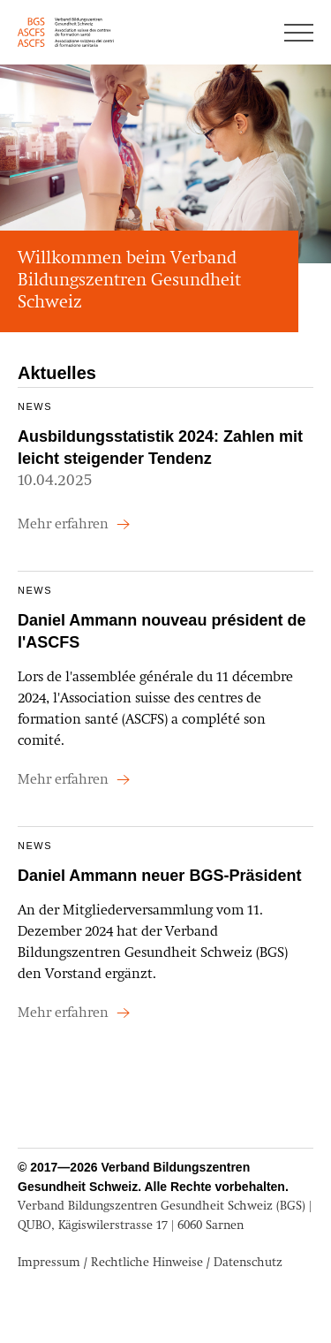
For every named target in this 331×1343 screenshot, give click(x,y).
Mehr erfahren (65, 525)
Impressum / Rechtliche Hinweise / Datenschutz (150, 1262)
